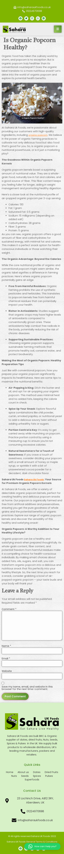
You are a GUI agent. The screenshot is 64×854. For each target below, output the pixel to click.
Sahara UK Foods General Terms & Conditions (32, 841)
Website (7, 671)
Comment (9, 609)
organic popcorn (38, 135)
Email (6, 658)
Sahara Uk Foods (34, 479)
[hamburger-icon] (58, 29)
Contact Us (32, 791)
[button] (42, 846)
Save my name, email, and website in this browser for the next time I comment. (27, 687)
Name (6, 646)
